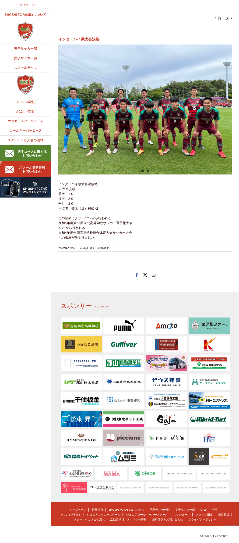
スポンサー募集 (137, 519)
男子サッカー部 (160, 509)
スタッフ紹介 (204, 514)
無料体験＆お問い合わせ (167, 519)
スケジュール (181, 514)
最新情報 (97, 509)
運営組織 (223, 514)
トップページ (78, 509)
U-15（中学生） (210, 509)
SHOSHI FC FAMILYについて (126, 509)
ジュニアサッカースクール (103, 514)
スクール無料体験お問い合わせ (25, 169)
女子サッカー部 (185, 509)
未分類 (84, 248)
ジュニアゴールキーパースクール (147, 514)
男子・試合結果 (99, 248)
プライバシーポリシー (202, 519)
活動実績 (115, 519)
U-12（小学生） (71, 514)
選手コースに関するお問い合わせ (26, 153)
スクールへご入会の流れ (89, 519)
